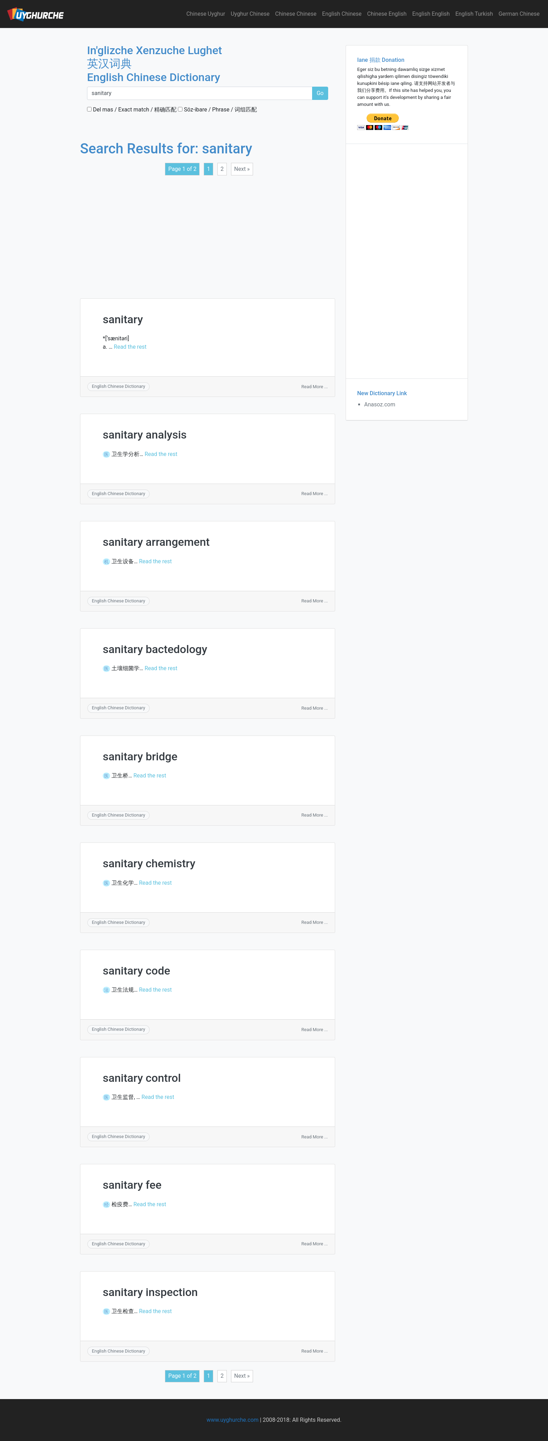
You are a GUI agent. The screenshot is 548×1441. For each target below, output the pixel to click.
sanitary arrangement (156, 542)
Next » (242, 169)
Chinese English (387, 13)
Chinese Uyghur (205, 13)
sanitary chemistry (149, 863)
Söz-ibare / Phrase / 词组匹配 (217, 109)
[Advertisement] (207, 233)
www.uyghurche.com (233, 1420)
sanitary (123, 319)
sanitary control (142, 1078)
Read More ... (314, 386)
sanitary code (136, 970)
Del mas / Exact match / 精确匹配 (131, 109)
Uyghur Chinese (250, 13)
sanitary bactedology (155, 649)
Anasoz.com (379, 404)
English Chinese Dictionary (118, 386)
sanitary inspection (150, 1292)
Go (320, 93)
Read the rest (130, 346)
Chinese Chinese (295, 13)
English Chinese (342, 13)
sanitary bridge (140, 756)
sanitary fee (132, 1185)
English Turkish (474, 13)
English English (431, 13)
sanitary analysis (145, 434)
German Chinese (519, 13)
